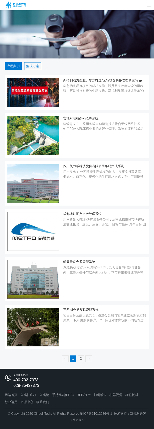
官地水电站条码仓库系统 (80, 118)
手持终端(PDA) (63, 395)
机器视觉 (115, 395)
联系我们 (42, 402)
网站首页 (11, 395)
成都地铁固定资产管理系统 (82, 214)
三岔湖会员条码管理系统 (80, 309)
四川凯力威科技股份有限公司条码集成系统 (93, 166)
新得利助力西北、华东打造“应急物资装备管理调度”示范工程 (105, 80)
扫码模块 (100, 395)
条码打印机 (28, 395)
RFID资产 (84, 395)
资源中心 (26, 402)
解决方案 (32, 66)
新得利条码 (138, 413)
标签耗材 (131, 395)
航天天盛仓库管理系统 (79, 261)
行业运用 (11, 402)
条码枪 (44, 395)
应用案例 (13, 66)
